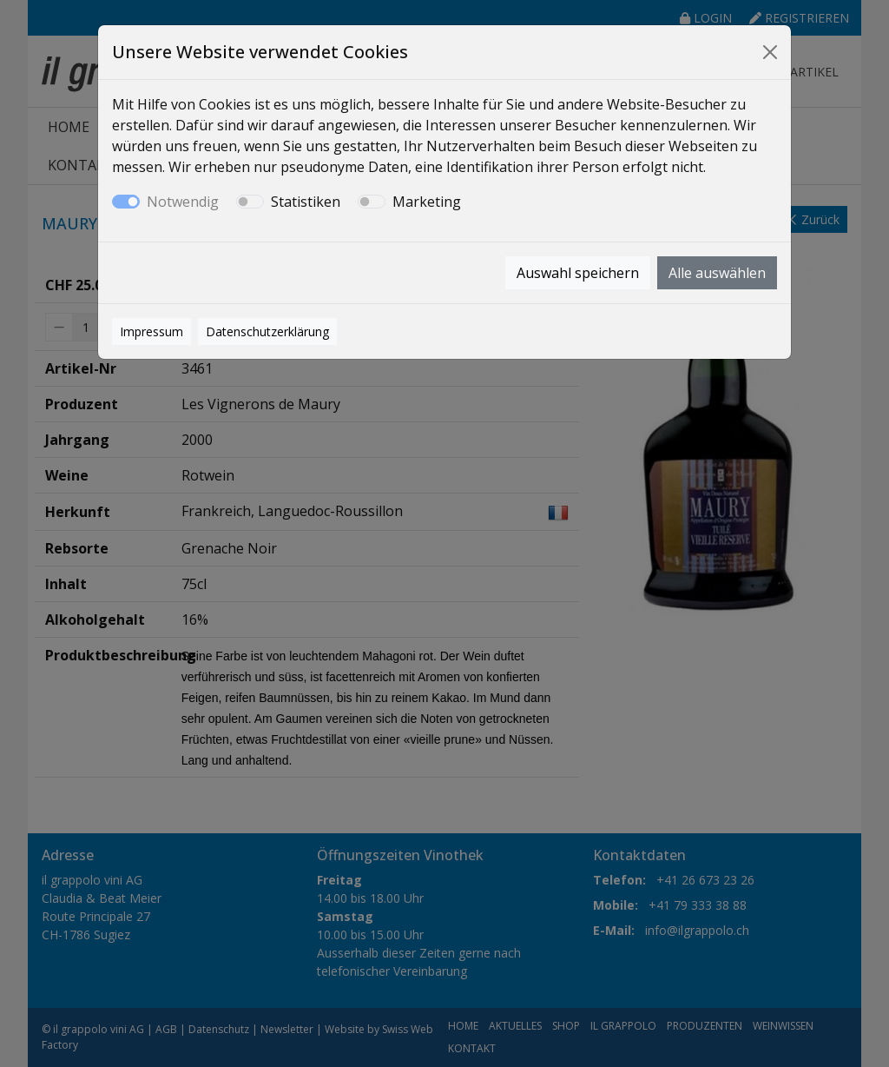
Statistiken (305, 201)
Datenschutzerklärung (267, 331)
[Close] (770, 52)
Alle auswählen (717, 272)
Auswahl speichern (578, 272)
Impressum (151, 331)
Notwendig (183, 201)
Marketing (426, 201)
